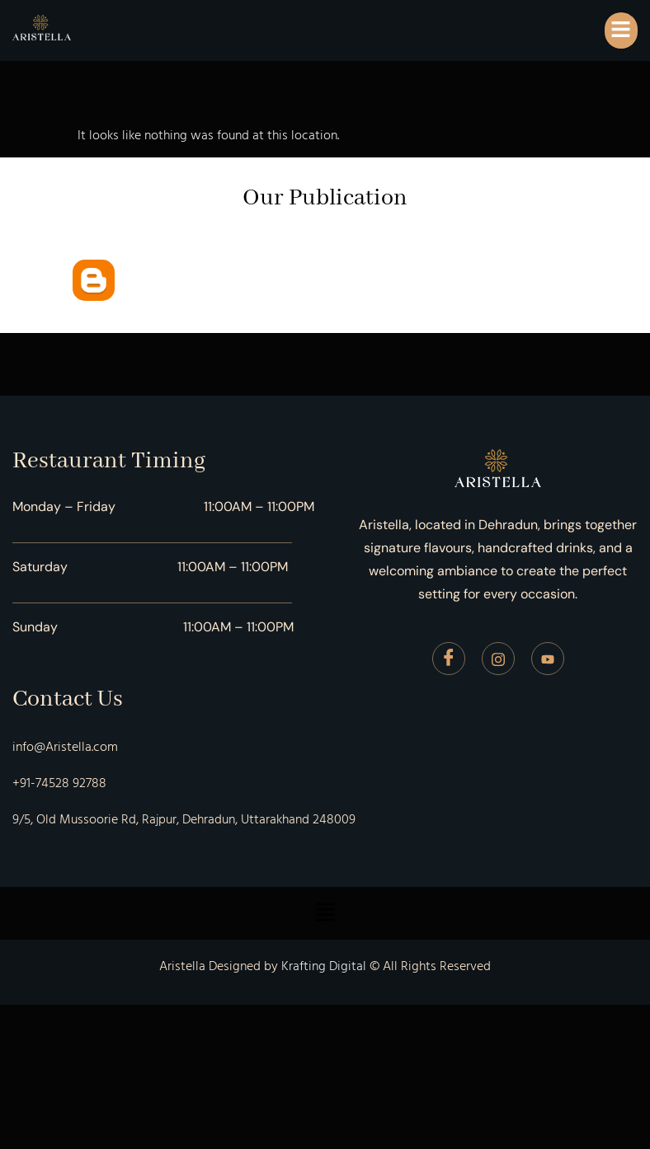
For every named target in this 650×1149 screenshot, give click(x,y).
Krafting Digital (324, 966)
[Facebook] (448, 658)
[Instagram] (498, 658)
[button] (621, 30)
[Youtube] (547, 658)
